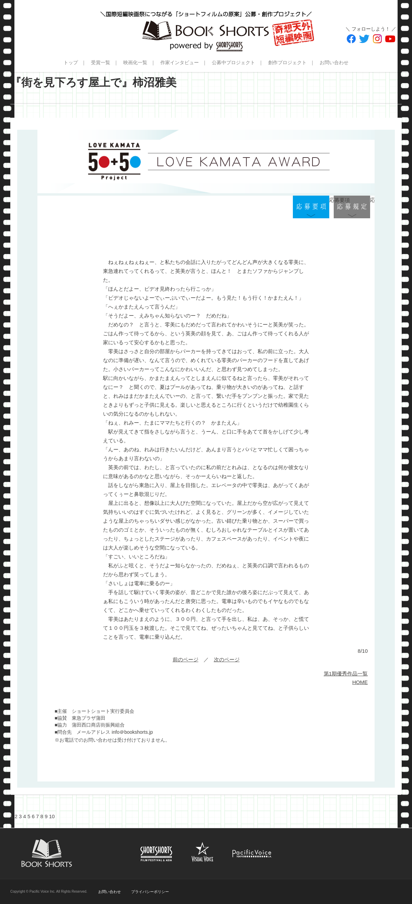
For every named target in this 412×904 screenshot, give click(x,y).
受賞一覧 (100, 62)
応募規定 (352, 207)
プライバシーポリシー (150, 892)
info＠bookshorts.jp (132, 732)
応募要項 (311, 207)
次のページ (227, 659)
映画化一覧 (135, 62)
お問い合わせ (334, 62)
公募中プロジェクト (233, 62)
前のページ (185, 659)
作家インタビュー (179, 62)
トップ (71, 62)
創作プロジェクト (287, 62)
